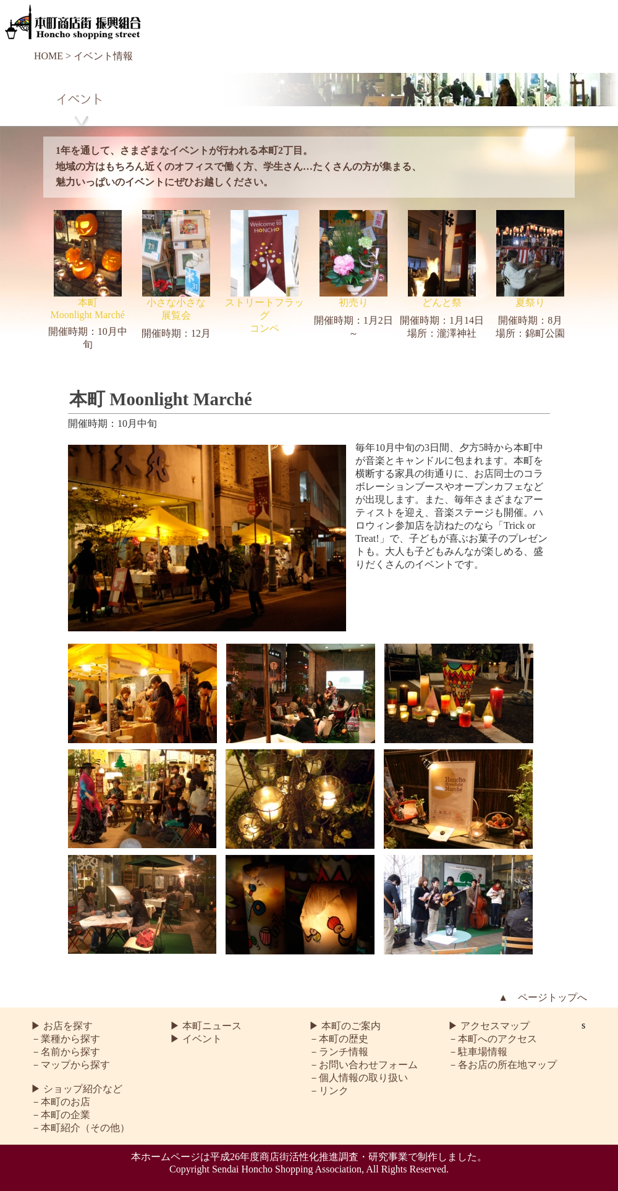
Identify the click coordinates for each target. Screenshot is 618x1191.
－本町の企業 (60, 1114)
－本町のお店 (60, 1101)
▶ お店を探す (62, 1026)
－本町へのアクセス (492, 1038)
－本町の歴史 (338, 1038)
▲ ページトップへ (542, 997)
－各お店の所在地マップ (502, 1064)
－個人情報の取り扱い (358, 1077)
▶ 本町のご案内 (345, 1026)
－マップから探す (70, 1064)
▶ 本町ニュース (206, 1026)
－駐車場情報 (477, 1051)
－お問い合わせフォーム (363, 1064)
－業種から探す (65, 1038)
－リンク (329, 1090)
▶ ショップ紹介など (76, 1089)
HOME (48, 56)
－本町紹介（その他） (80, 1127)
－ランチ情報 (338, 1051)
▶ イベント (196, 1038)
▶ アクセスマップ (489, 1026)
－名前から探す (65, 1051)
